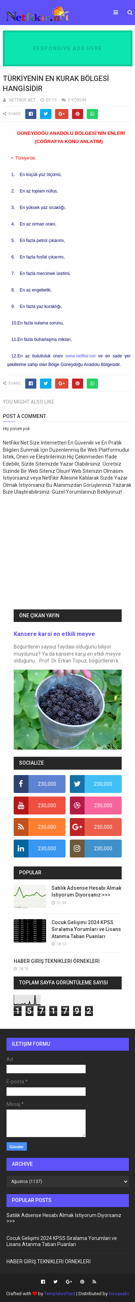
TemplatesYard (59, 1293)
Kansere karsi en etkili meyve (54, 634)
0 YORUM (77, 100)
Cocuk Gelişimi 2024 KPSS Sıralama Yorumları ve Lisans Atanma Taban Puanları (86, 929)
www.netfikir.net (80, 355)
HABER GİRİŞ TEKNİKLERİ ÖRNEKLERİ (57, 961)
